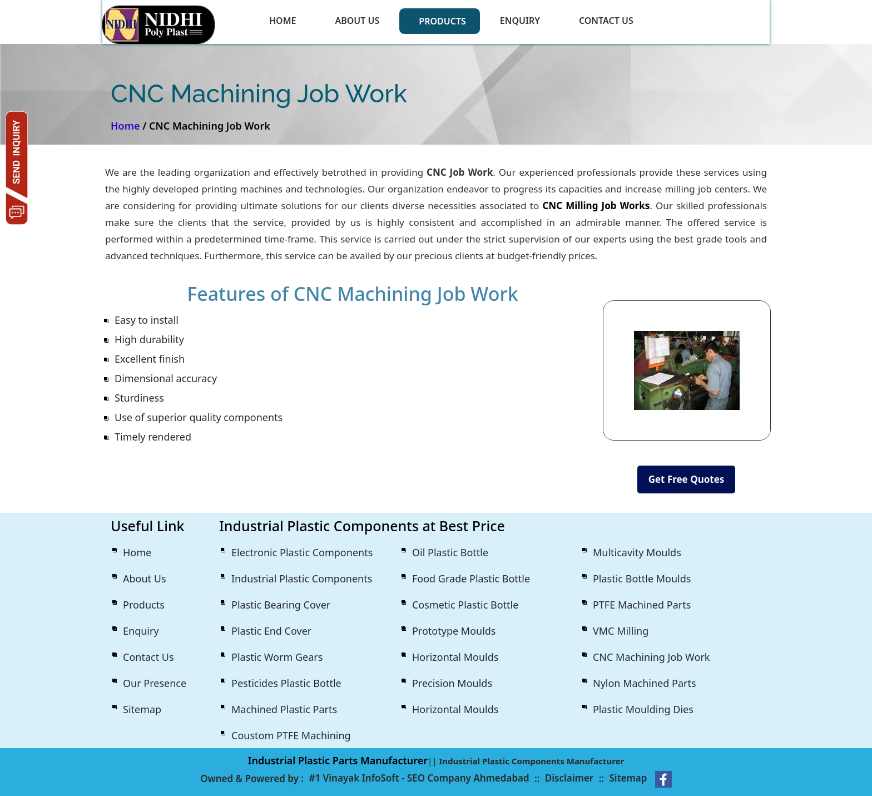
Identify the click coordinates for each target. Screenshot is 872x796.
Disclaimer (569, 778)
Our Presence (154, 683)
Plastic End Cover (271, 630)
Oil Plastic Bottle (450, 552)
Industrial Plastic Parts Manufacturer (338, 760)
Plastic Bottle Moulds (642, 578)
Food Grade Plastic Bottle (471, 578)
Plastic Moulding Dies (643, 709)
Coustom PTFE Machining (291, 735)
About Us (357, 20)
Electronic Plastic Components (302, 552)
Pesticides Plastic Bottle (286, 683)
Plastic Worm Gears (277, 657)
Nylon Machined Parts (644, 683)
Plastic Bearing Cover (280, 604)
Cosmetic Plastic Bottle (465, 604)
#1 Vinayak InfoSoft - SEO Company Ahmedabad (419, 778)
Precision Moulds (452, 683)
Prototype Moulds (454, 630)
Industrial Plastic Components (301, 578)
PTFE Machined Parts (642, 604)
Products (442, 21)
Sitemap (142, 709)
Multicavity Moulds (637, 552)
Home (282, 20)
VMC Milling (620, 630)
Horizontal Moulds (455, 657)
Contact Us (606, 20)
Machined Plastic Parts (284, 709)
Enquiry (520, 20)
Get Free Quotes (686, 479)
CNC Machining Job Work (651, 657)
